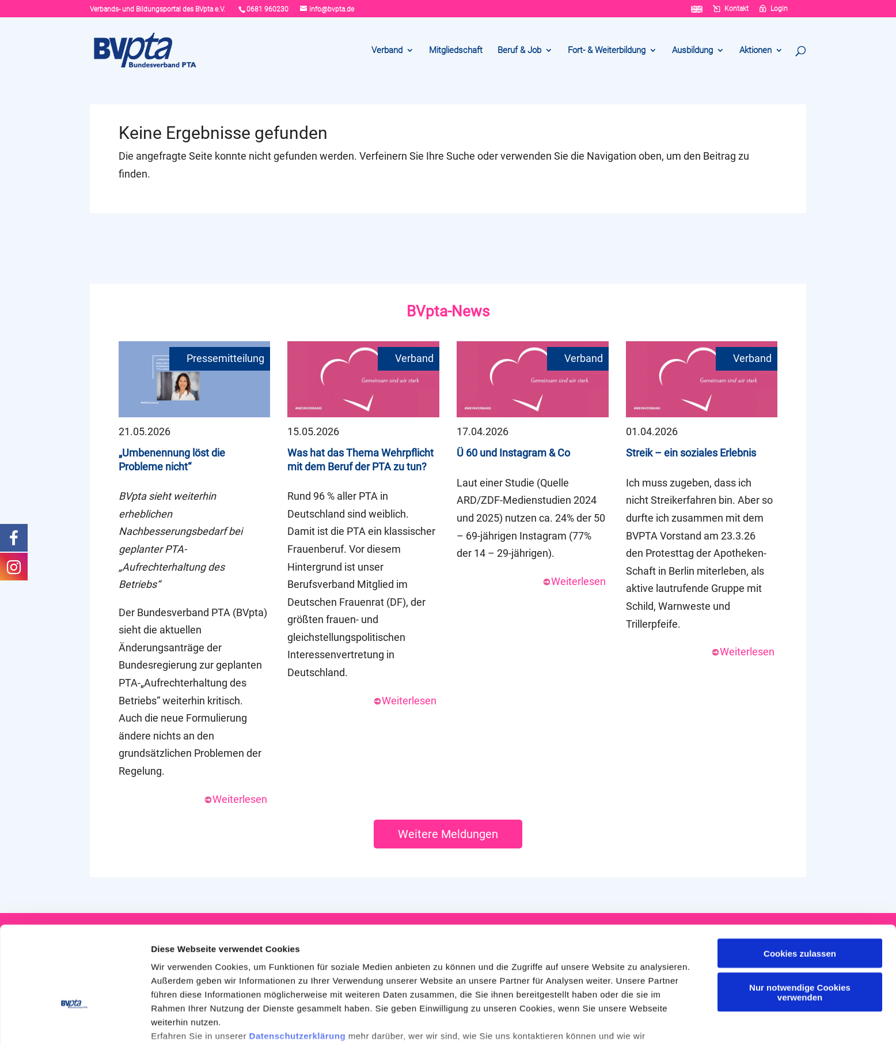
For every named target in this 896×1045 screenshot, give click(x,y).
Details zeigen (180, 1022)
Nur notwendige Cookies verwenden (800, 920)
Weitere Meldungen (448, 834)
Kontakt (736, 9)
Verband (387, 50)
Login (779, 9)
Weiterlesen (235, 799)
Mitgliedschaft (456, 50)
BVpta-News (448, 311)
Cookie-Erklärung (379, 992)
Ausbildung (692, 50)
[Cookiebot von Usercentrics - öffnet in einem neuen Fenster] (74, 1022)
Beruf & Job (519, 50)
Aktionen (755, 50)
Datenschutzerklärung (297, 964)
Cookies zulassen (800, 881)
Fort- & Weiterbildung (607, 50)
